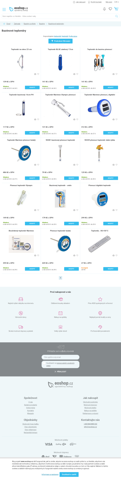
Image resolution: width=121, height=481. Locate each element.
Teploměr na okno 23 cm (21, 49)
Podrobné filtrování (60, 41)
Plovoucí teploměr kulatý (60, 231)
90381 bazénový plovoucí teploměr (60, 140)
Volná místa (30, 408)
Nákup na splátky (90, 411)
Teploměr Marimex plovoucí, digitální (99, 95)
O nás (30, 402)
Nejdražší (65, 36)
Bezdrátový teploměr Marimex (21, 231)
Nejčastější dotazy (30, 433)
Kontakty (30, 411)
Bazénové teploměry (56, 24)
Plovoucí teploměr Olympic (21, 185)
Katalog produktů (30, 405)
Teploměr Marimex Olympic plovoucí (60, 95)
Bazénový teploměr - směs (60, 185)
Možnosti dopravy (90, 405)
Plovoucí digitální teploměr (100, 185)
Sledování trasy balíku (30, 424)
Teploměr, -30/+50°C (99, 231)
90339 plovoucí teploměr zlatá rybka (99, 140)
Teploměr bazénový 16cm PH (21, 95)
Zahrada (17, 24)
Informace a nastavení (50, 474)
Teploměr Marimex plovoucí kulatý (21, 140)
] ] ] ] (116, 2)
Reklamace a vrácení (90, 413)
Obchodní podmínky (90, 402)
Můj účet (109, 2)
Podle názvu (73, 36)
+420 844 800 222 (90, 424)
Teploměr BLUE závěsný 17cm (60, 49)
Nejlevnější (57, 36)
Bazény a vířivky (30, 24)
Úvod (8, 24)
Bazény (42, 24)
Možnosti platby (90, 408)
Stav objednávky (30, 427)
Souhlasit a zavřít (69, 474)
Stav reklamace (30, 430)
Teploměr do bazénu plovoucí (99, 49)
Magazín (30, 413)
